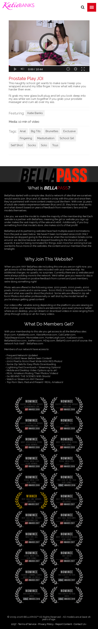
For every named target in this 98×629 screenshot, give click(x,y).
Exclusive (69, 131)
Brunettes (52, 131)
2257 (13, 624)
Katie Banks (35, 113)
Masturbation (45, 138)
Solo (44, 145)
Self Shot (17, 145)
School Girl (67, 138)
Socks (32, 145)
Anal (23, 131)
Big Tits (35, 131)
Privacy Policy (46, 624)
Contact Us (80, 624)
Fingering (26, 138)
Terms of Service (27, 624)
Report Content (63, 624)
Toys (55, 145)
